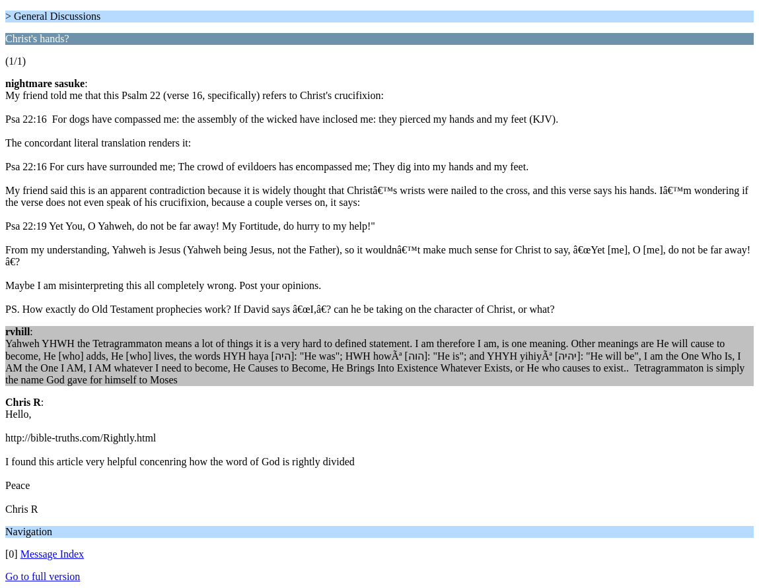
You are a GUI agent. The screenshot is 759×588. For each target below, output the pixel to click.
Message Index (52, 554)
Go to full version (42, 576)
